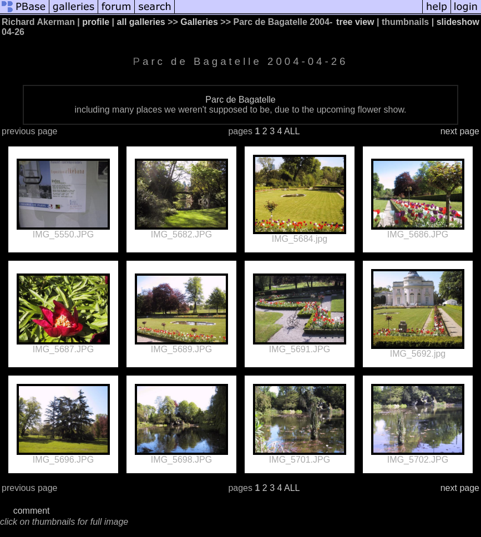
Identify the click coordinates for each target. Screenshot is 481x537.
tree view (355, 22)
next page (460, 131)
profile (95, 22)
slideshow (458, 22)
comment (31, 510)
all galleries (141, 22)
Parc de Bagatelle (240, 99)
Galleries (199, 22)
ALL (292, 131)
